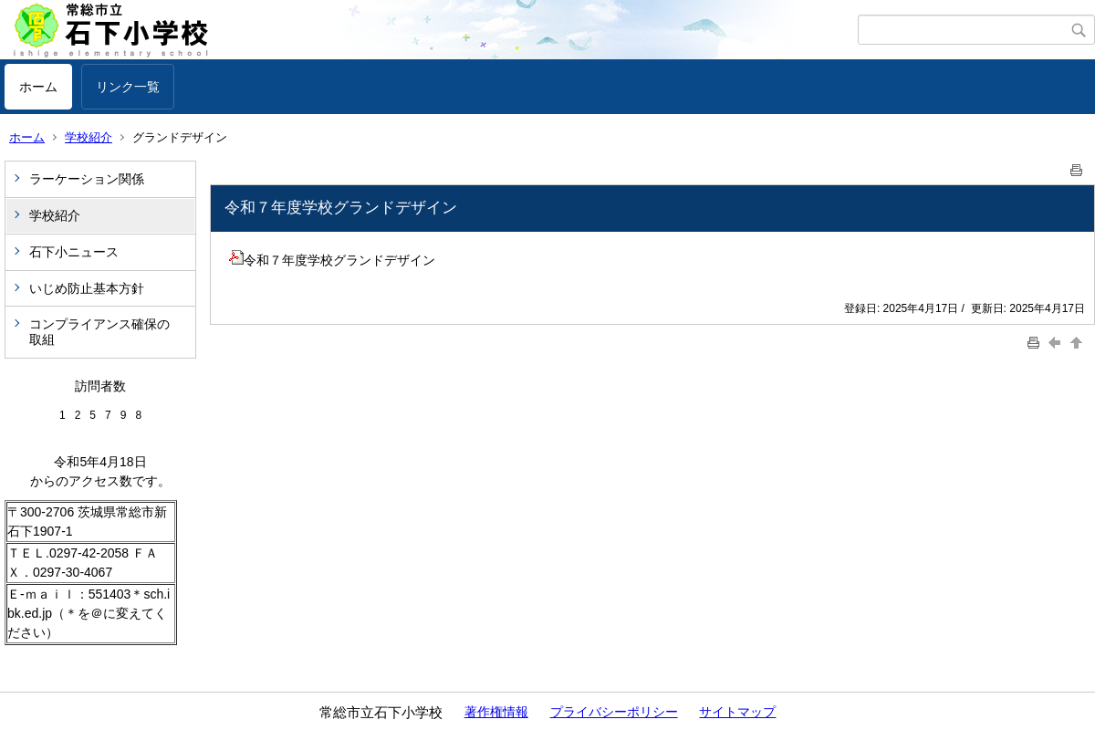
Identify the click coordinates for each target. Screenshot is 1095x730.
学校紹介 (88, 137)
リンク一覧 (128, 86)
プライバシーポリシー (614, 711)
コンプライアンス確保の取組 (99, 332)
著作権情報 (496, 711)
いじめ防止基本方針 (86, 288)
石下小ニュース (74, 252)
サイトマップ (737, 711)
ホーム (38, 86)
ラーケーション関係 (86, 179)
